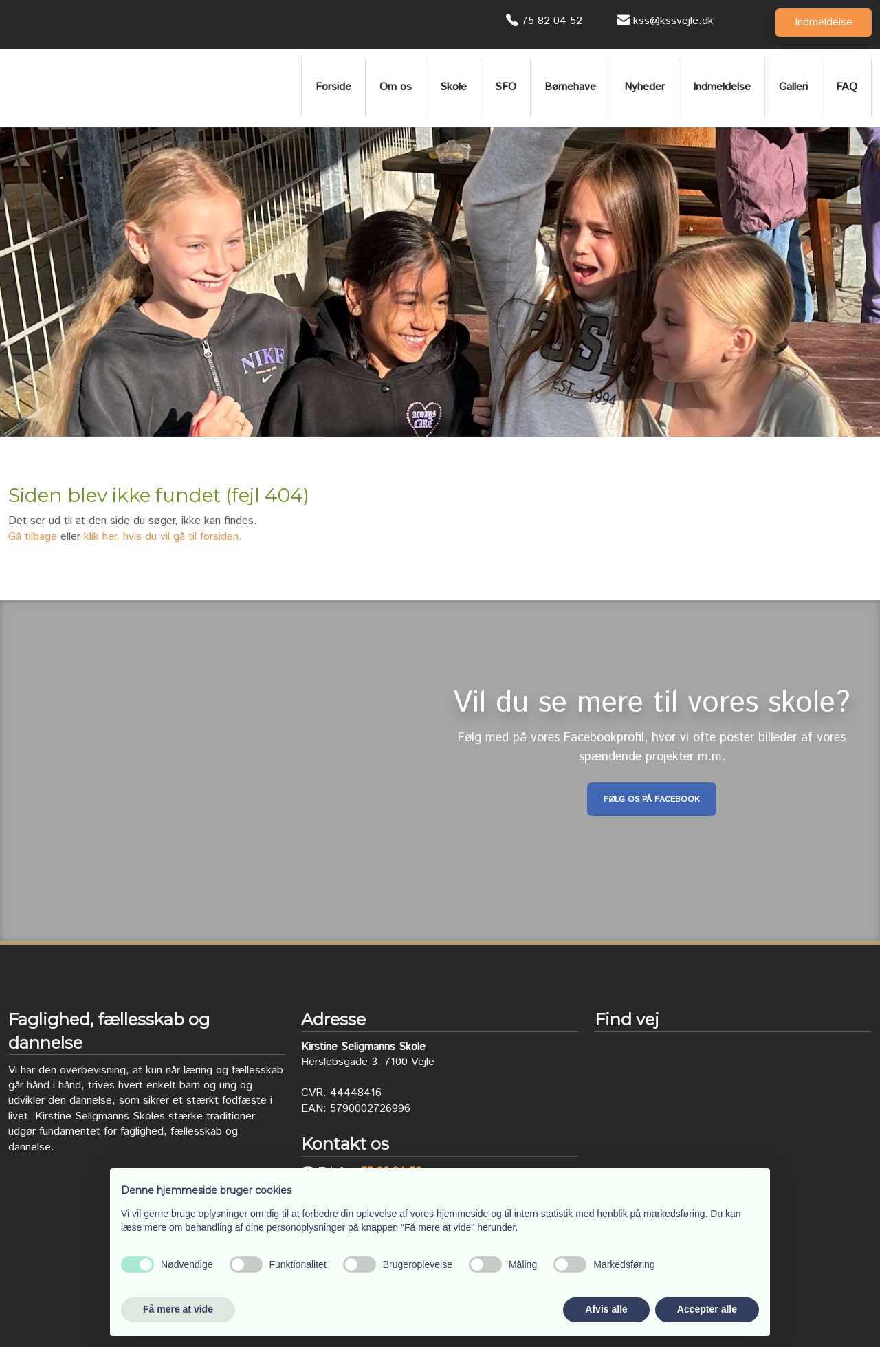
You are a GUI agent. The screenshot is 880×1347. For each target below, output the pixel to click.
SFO (505, 87)
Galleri (793, 87)
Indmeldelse (722, 87)
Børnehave (570, 87)
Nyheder (644, 87)
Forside (333, 87)
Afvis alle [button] (606, 1309)
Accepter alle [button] (707, 1309)
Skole (453, 87)
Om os (396, 87)
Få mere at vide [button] (178, 1309)
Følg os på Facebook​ (652, 799)
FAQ (846, 87)
